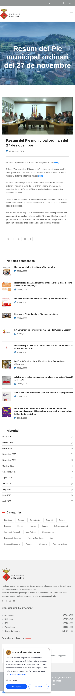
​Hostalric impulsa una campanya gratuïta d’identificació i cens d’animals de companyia (43, 284)
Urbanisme (43, 544)
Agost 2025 (37, 477)
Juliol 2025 (37, 483)
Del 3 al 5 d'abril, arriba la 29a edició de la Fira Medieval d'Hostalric (39, 362)
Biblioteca (8, 520)
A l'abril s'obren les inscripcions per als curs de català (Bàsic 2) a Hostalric (43, 378)
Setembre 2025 (37, 472)
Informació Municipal (12, 532)
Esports (20, 526)
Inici (32, 72)
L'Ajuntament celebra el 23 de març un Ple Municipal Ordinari (42, 330)
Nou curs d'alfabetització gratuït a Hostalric (34, 267)
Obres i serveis (48, 532)
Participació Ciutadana (12, 538)
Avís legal (56, 677)
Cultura (61, 520)
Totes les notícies (60, 544)
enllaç (56, 162)
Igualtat (45, 526)
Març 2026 (37, 436)
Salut (51, 538)
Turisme (29, 544)
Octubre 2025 (37, 466)
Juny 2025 (37, 489)
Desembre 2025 (37, 454)
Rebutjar (39, 686)
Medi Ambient (31, 532)
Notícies (40, 72)
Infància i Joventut (61, 526)
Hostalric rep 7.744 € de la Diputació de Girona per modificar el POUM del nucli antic (43, 347)
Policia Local (38, 627)
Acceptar (16, 686)
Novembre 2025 (37, 460)
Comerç (21, 520)
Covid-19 (49, 520)
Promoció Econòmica (35, 538)
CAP (38, 623)
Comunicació (35, 520)
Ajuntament (38, 615)
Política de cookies (18, 674)
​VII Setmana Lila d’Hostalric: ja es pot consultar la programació (43, 393)
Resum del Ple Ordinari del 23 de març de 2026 (36, 314)
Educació (7, 526)
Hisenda (33, 526)
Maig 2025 (37, 495)
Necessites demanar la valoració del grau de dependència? (41, 299)
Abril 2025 (37, 501)
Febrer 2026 (37, 442)
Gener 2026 (37, 448)
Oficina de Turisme (38, 631)
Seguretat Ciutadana (12, 544)
